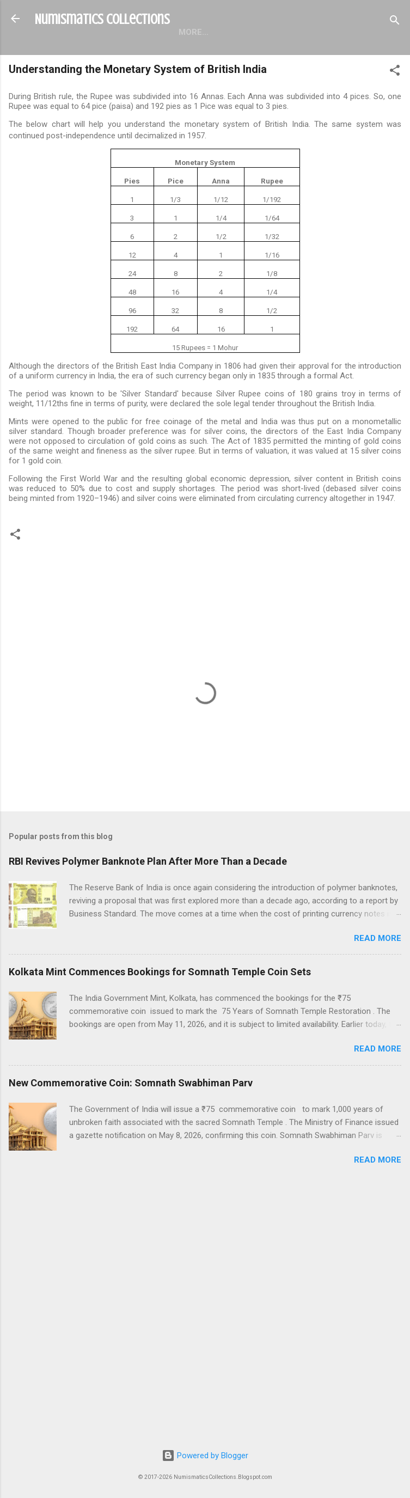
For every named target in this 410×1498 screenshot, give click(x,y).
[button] (394, 72)
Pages (192, 32)
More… (288, 32)
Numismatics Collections (102, 19)
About (239, 32)
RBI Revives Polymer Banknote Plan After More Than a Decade (148, 861)
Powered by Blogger (205, 1455)
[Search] (394, 22)
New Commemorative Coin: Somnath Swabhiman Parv (131, 1083)
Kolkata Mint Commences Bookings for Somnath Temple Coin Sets (160, 971)
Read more (377, 938)
